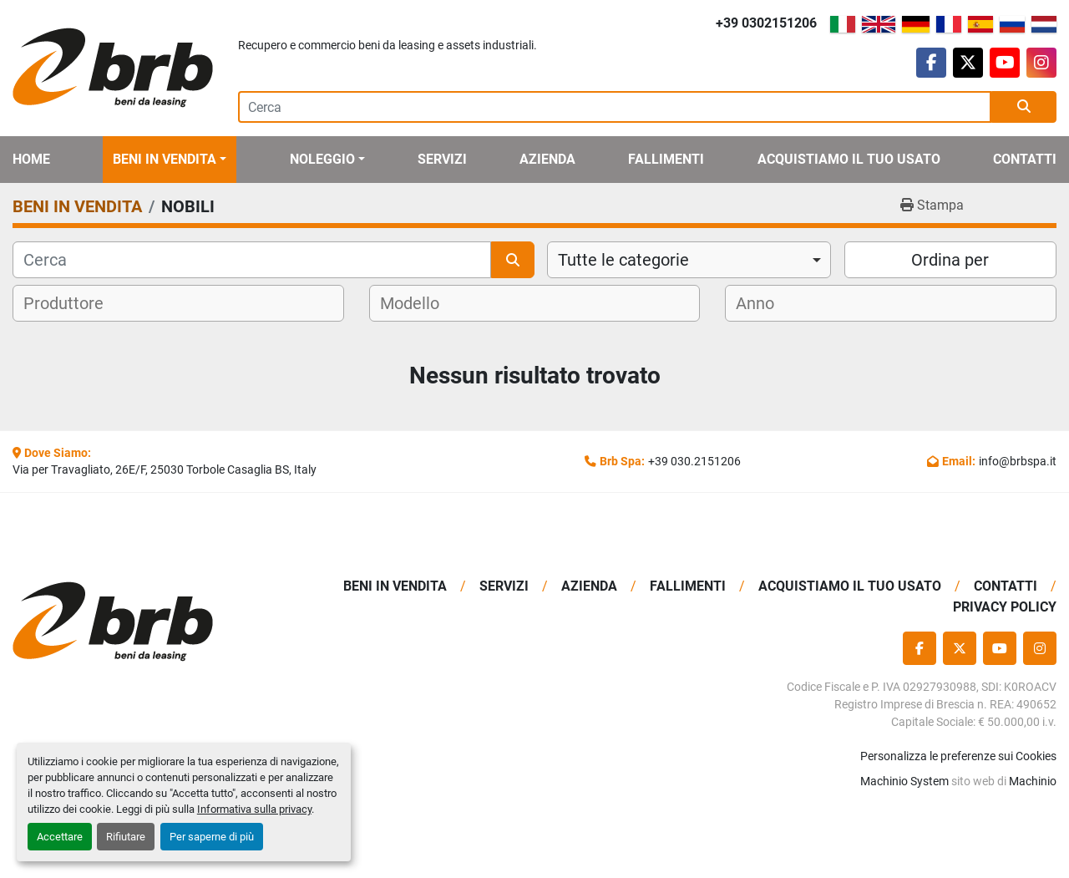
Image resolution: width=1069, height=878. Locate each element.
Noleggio (322, 159)
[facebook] (931, 63)
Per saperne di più (212, 836)
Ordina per (950, 260)
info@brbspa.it (1017, 461)
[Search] (614, 107)
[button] (169, 159)
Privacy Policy (1004, 607)
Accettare (60, 836)
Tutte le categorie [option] (623, 260)
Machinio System (904, 781)
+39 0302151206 (766, 23)
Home (31, 159)
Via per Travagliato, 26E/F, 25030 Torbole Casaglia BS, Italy (165, 469)
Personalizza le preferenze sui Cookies (958, 756)
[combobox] (689, 259)
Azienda (547, 159)
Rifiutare (125, 836)
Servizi (442, 159)
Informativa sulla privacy (254, 809)
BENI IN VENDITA (164, 159)
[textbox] (73, 303)
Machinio (1032, 781)
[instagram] (1041, 63)
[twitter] (968, 63)
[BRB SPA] (134, 621)
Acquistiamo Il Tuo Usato (848, 159)
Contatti (1024, 159)
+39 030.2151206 (694, 461)
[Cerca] (252, 259)
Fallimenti (666, 159)
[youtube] (1005, 63)
